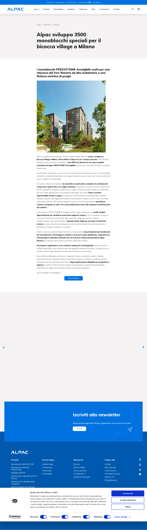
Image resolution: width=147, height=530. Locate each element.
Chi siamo (50, 2)
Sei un (36, 9)
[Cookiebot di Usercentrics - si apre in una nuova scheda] (15, 525)
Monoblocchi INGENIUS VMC (22, 464)
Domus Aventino (80, 471)
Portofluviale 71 (80, 474)
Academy (71, 9)
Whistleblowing (111, 480)
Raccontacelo (73, 278)
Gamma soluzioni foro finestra (23, 487)
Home (39, 25)
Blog (93, 9)
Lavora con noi (71, 2)
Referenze (83, 9)
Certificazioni (47, 468)
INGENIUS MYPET (18, 473)
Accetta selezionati (128, 509)
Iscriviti (79, 429)
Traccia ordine (84, 2)
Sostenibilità (47, 474)
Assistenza (96, 2)
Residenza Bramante (82, 477)
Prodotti (46, 9)
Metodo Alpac (47, 464)
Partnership (46, 471)
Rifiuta (128, 515)
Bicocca (77, 464)
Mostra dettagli (121, 525)
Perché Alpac (58, 9)
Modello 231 (110, 477)
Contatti (116, 9)
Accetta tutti (128, 502)
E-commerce (104, 9)
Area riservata (60, 2)
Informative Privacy (112, 474)
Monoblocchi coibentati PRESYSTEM (20, 469)
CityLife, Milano (79, 468)
